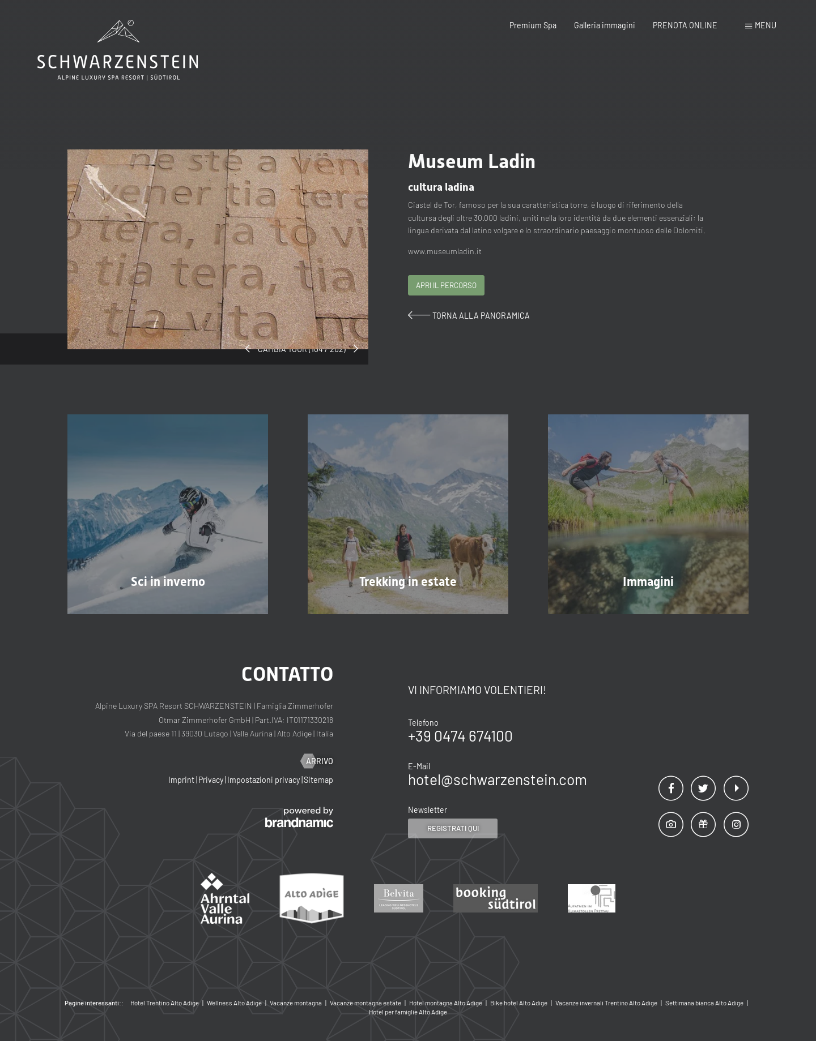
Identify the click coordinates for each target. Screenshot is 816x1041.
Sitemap (318, 780)
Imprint (182, 780)
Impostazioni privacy (264, 780)
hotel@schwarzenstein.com (497, 779)
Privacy (211, 780)
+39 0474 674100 (460, 735)
